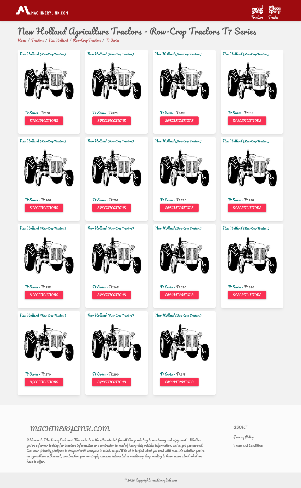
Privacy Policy (243, 437)
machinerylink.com (164, 480)
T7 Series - (33, 113)
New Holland (29, 54)
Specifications (44, 120)
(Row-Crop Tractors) (53, 54)
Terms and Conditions (248, 445)
